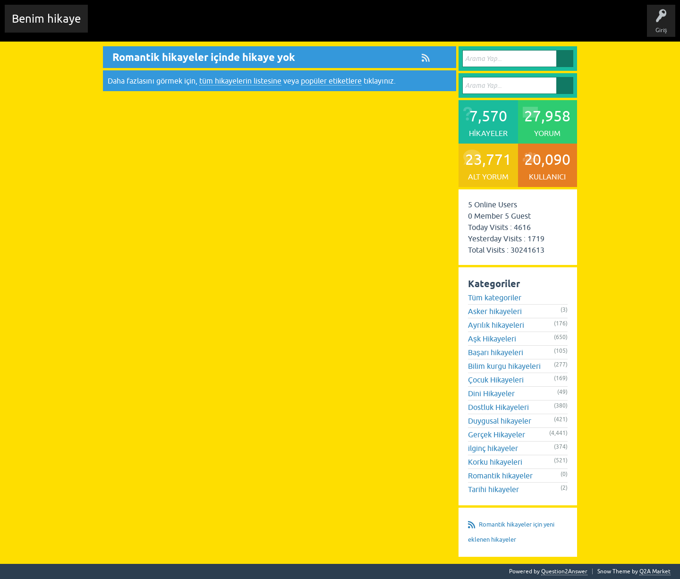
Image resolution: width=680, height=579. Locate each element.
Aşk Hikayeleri (492, 338)
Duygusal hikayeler (499, 421)
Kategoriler (255, 25)
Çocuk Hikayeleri (496, 379)
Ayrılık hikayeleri (496, 325)
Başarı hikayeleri (495, 352)
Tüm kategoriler (494, 297)
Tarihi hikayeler (493, 489)
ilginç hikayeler (493, 448)
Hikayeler (186, 25)
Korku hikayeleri (495, 462)
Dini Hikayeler (491, 393)
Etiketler (219, 25)
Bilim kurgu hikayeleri (504, 366)
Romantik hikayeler (500, 475)
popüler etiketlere (331, 81)
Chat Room (109, 25)
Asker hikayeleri (495, 311)
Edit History (149, 25)
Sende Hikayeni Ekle (347, 25)
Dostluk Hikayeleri (498, 407)
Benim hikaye (46, 18)
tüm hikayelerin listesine (240, 81)
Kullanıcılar (295, 25)
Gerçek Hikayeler (496, 434)
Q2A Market (655, 571)
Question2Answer (564, 571)
